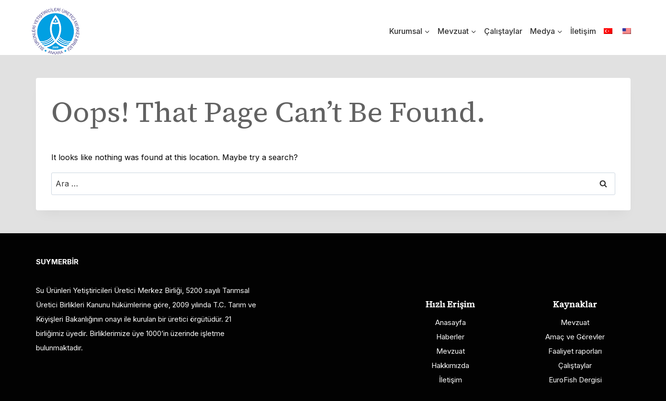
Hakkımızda (450, 365)
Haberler (450, 336)
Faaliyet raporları (575, 351)
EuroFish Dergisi (575, 379)
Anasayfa (450, 322)
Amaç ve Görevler (575, 336)
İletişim (583, 31)
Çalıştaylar (503, 31)
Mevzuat (450, 351)
